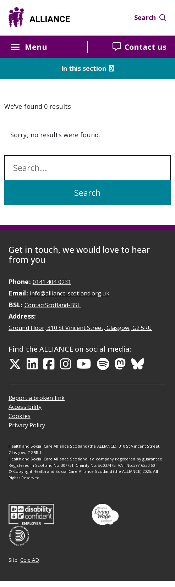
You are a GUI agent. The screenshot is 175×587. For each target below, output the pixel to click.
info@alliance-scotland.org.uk (69, 293)
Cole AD (29, 559)
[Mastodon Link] (120, 364)
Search (150, 17)
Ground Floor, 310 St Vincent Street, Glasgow (80, 328)
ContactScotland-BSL (52, 305)
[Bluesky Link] (137, 364)
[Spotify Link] (103, 364)
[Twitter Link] (15, 364)
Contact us (139, 47)
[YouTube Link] (84, 364)
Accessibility (25, 407)
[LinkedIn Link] (32, 364)
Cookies (20, 416)
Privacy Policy (27, 425)
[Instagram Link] (65, 364)
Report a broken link (37, 398)
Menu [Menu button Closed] (29, 47)
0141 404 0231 (52, 282)
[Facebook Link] (49, 364)
